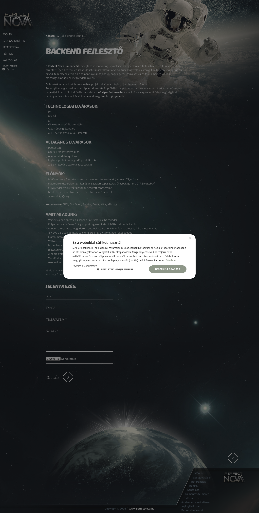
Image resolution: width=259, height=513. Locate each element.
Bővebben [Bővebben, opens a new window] (171, 260)
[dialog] (129, 256)
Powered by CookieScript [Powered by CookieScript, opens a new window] (85, 266)
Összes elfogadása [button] (167, 269)
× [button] (190, 238)
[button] (115, 269)
